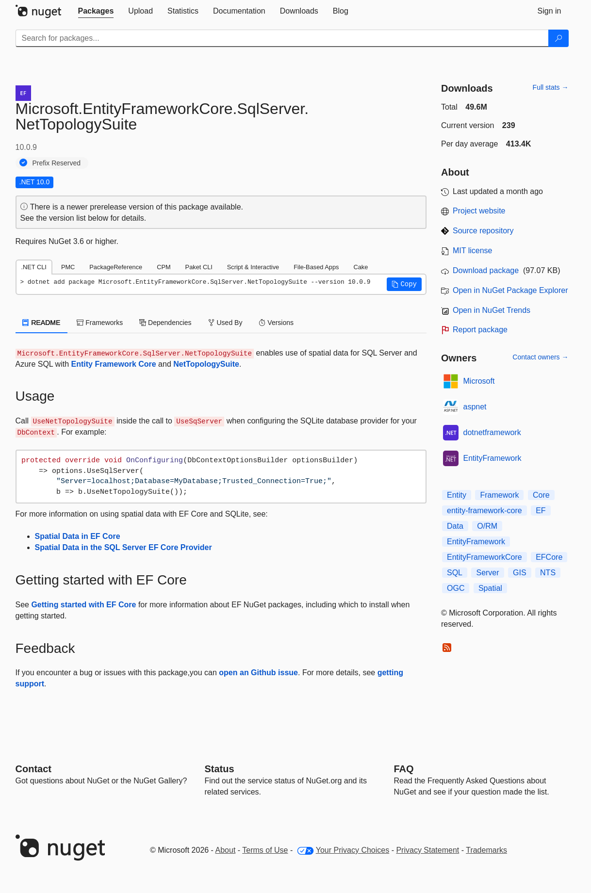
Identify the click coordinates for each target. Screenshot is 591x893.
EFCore (549, 557)
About (225, 850)
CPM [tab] (163, 267)
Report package (480, 329)
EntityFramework (492, 458)
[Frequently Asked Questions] (404, 768)
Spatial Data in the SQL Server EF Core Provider (123, 547)
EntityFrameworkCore (484, 557)
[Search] (558, 38)
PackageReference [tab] (115, 267)
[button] (404, 284)
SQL (454, 572)
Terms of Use (265, 850)
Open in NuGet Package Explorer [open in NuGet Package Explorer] (510, 290)
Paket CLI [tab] (199, 267)
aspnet (475, 407)
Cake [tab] (360, 267)
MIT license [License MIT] (472, 250)
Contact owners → (540, 357)
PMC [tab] (68, 267)
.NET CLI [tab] (34, 267)
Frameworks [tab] (100, 322)
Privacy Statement (427, 850)
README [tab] (42, 322)
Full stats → (551, 87)
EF (540, 510)
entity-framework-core (484, 510)
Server (487, 572)
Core (541, 495)
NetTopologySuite (206, 364)
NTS (548, 572)
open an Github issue (258, 672)
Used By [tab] (225, 322)
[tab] (96, 11)
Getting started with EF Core (83, 605)
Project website (479, 211)
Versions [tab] (276, 322)
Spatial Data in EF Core (77, 536)
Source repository (483, 231)
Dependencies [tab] (165, 322)
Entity (456, 495)
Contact (33, 768)
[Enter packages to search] (282, 38)
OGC (455, 588)
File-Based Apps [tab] (316, 267)
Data (455, 526)
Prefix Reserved (57, 163)
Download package (486, 270)
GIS (519, 572)
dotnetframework (492, 432)
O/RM (487, 526)
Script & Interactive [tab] (253, 267)
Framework (499, 495)
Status (219, 768)
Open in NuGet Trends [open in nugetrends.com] (491, 310)
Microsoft (479, 381)
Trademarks (486, 850)
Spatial (490, 588)
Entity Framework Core (113, 364)
